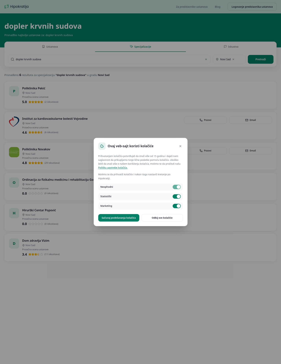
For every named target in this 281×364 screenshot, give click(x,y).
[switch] (177, 187)
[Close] (180, 146)
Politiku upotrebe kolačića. (113, 167)
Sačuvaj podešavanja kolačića (119, 217)
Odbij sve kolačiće (162, 217)
